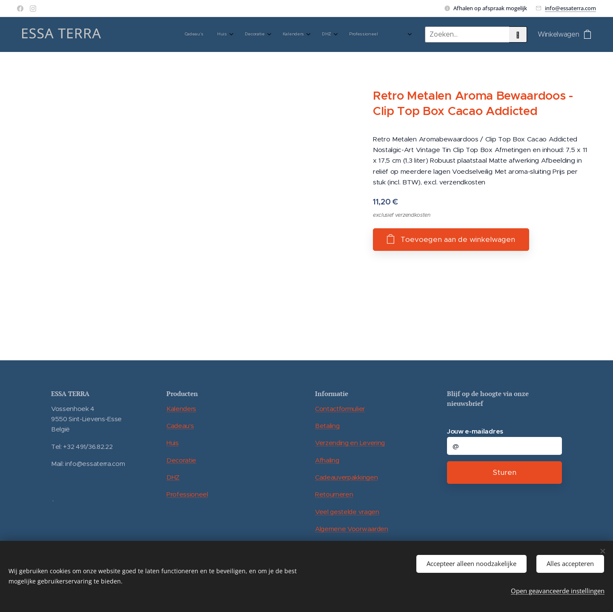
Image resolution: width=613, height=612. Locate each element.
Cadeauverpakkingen (346, 477)
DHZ (173, 477)
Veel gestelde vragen (347, 512)
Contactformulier (340, 409)
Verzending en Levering (350, 443)
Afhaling (327, 460)
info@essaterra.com (570, 8)
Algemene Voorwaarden (351, 529)
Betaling (327, 426)
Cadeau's (180, 426)
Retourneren (334, 494)
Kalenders (181, 409)
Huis (172, 443)
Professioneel (187, 494)
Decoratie (181, 460)
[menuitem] (268, 34)
